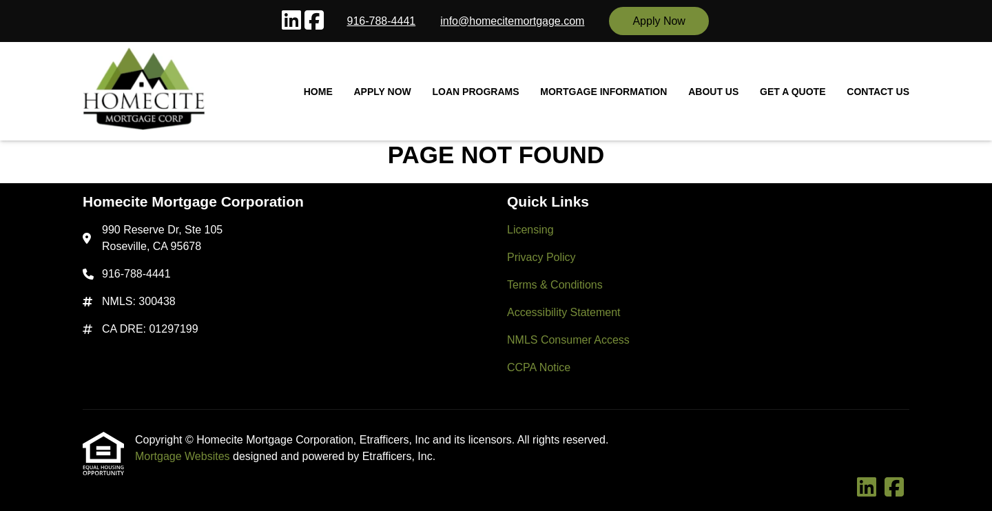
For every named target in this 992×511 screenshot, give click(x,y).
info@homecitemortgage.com (512, 21)
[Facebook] (314, 21)
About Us (713, 91)
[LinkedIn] (291, 21)
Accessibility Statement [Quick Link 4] (564, 312)
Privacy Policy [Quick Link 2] (541, 257)
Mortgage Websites (184, 456)
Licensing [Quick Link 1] (530, 230)
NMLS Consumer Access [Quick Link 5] (568, 340)
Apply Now (658, 21)
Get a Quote (792, 91)
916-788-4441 (381, 21)
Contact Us (878, 91)
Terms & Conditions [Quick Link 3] (555, 285)
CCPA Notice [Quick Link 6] (538, 367)
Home (318, 91)
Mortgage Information (603, 91)
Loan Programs (476, 91)
